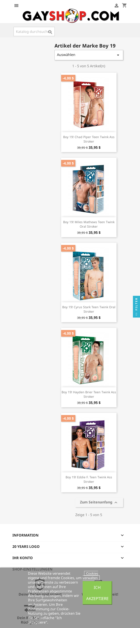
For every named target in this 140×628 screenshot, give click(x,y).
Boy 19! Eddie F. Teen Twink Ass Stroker (89, 479)
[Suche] (34, 31)
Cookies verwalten (90, 575)
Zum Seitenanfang (99, 502)
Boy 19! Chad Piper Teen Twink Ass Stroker (89, 139)
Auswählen (89, 55)
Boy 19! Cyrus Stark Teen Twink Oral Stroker (88, 309)
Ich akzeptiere (97, 592)
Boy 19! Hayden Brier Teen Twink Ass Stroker (89, 394)
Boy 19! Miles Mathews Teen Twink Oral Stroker (89, 224)
